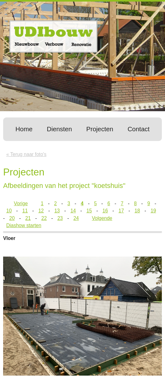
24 (76, 218)
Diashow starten (23, 225)
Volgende (102, 218)
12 (41, 210)
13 (57, 210)
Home (23, 129)
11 (25, 210)
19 (153, 210)
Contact (138, 129)
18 (137, 210)
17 (121, 210)
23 (60, 218)
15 (89, 210)
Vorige (21, 203)
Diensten (59, 129)
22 (44, 218)
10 (9, 210)
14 (73, 210)
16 (105, 210)
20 (12, 218)
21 (28, 218)
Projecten (99, 129)
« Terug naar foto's (26, 154)
